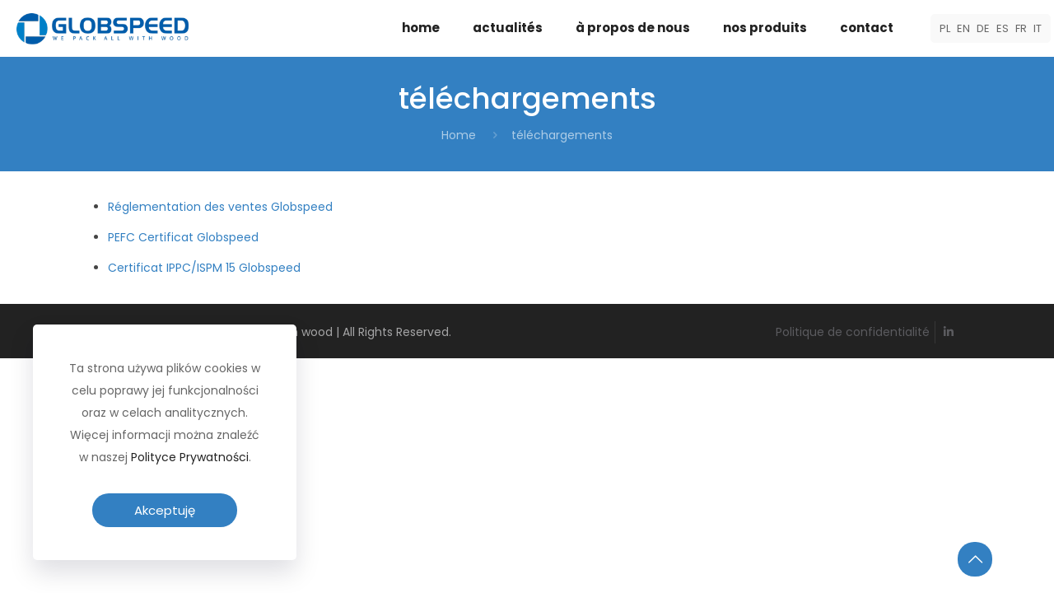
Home (458, 135)
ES (1002, 28)
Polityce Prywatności (190, 457)
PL (945, 28)
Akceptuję (164, 510)
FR (1021, 28)
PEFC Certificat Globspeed (183, 237)
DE (983, 28)
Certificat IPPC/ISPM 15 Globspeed (204, 267)
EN (963, 28)
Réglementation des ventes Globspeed (220, 206)
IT (1037, 28)
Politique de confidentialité (853, 332)
